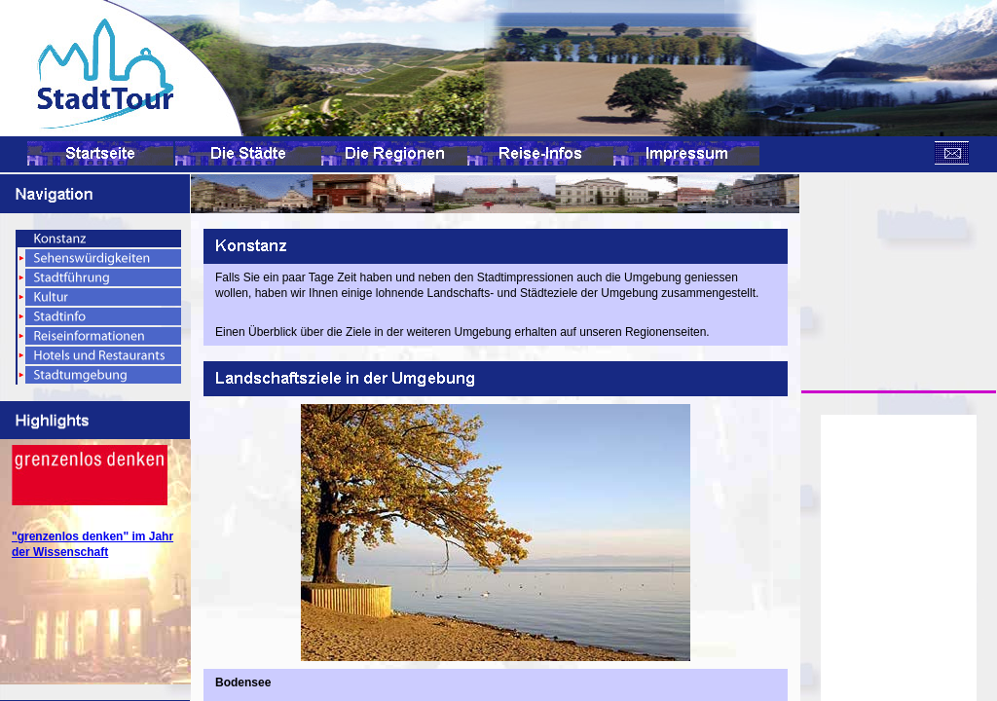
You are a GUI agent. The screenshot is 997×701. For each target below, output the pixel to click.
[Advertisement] (898, 271)
